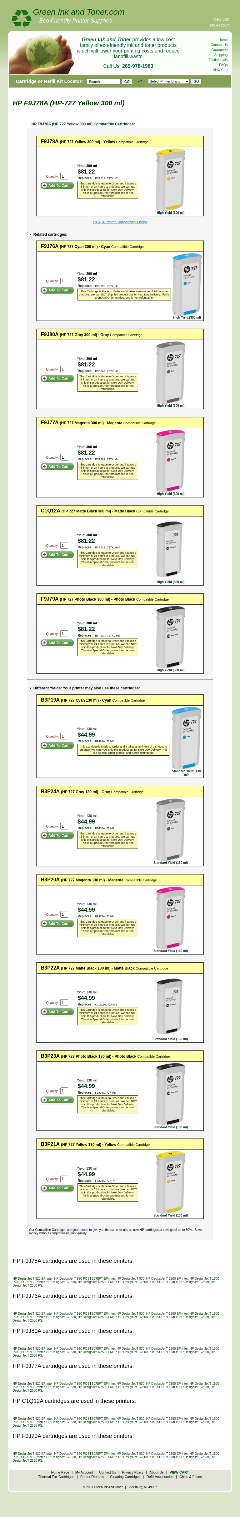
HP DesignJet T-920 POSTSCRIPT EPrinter (84, 1278)
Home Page (60, 1472)
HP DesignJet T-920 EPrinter (32, 1278)
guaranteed (80, 1230)
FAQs (223, 65)
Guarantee (220, 50)
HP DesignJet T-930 (130, 1278)
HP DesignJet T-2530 (194, 1282)
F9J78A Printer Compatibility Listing (120, 222)
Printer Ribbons (92, 1477)
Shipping (221, 55)
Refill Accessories (160, 1477)
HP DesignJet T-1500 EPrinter (167, 1278)
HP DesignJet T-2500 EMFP (97, 1282)
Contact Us (219, 45)
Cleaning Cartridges (125, 1477)
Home (223, 40)
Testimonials (218, 60)
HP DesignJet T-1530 (61, 1282)
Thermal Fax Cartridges (56, 1477)
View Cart (221, 19)
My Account (219, 25)
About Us (156, 1472)
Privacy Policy (132, 1472)
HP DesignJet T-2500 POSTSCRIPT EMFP (148, 1282)
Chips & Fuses (190, 1477)
